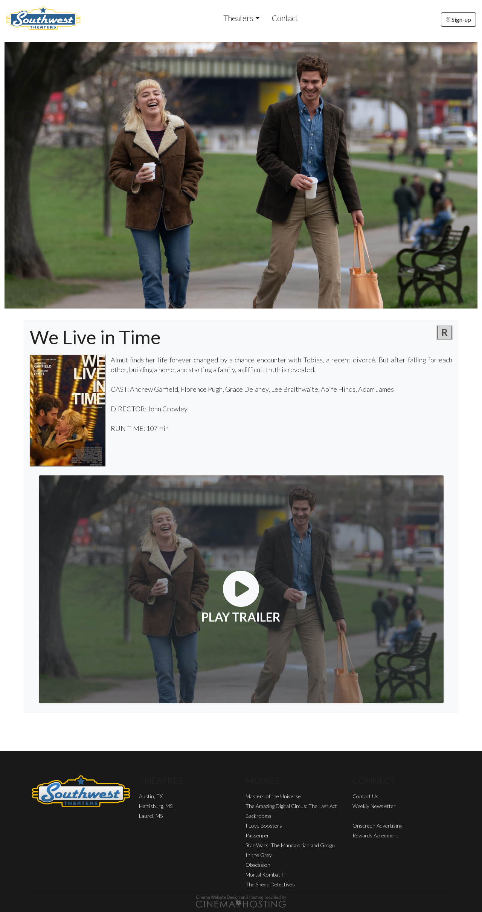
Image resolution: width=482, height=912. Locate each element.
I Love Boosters (264, 825)
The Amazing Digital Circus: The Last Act (291, 806)
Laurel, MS (151, 816)
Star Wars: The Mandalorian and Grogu (290, 845)
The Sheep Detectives (270, 884)
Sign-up (458, 19)
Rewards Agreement (375, 835)
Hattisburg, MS (155, 806)
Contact (285, 18)
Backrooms (259, 816)
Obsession (258, 865)
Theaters (238, 18)
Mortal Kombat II (265, 874)
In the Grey (259, 855)
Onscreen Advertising (377, 825)
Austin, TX (151, 796)
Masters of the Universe (273, 796)
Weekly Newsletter (374, 806)
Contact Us (365, 796)
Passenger (257, 835)
